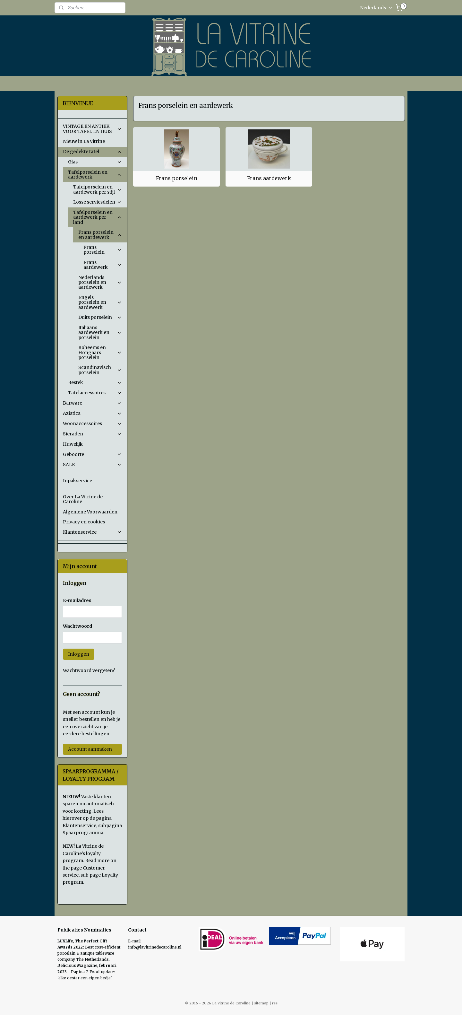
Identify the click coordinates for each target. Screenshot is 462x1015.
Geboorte (92, 454)
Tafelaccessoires (95, 393)
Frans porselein (176, 178)
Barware (92, 403)
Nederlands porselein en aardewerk (100, 282)
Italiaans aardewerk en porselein (100, 332)
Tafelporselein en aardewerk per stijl (97, 189)
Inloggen (78, 654)
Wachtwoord (77, 626)
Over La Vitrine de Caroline (83, 499)
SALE (92, 465)
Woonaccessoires (92, 423)
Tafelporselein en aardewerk (95, 174)
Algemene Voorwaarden (90, 512)
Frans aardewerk (269, 178)
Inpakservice (77, 481)
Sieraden (92, 434)
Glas (95, 162)
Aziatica (92, 413)
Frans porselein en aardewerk (100, 234)
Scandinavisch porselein (100, 369)
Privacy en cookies (84, 522)
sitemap (261, 1003)
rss (275, 1003)
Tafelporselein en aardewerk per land (97, 217)
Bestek (95, 382)
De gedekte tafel (92, 151)
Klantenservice (92, 532)
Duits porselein (100, 317)
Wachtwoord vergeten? (89, 670)
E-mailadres (77, 600)
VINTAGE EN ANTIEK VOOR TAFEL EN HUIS (92, 128)
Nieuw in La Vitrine (84, 141)
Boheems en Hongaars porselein (100, 352)
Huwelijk (73, 444)
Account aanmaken (90, 749)
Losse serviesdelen (97, 202)
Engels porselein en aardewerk (100, 302)
